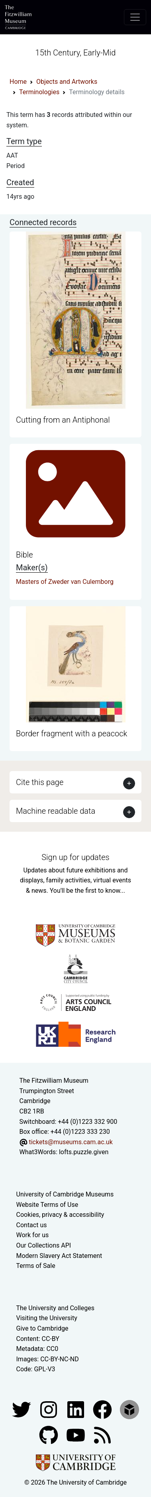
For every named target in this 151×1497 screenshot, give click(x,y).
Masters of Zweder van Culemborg (65, 581)
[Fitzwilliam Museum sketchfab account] (129, 1409)
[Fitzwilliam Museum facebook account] (76, 1409)
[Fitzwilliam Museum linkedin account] (103, 1409)
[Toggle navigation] (135, 17)
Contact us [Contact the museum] (31, 1225)
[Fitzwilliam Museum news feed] (102, 1434)
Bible (24, 555)
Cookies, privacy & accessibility (60, 1214)
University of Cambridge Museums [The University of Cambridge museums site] (65, 1194)
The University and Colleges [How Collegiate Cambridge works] (55, 1308)
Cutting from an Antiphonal (63, 420)
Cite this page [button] (39, 782)
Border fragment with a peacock (71, 733)
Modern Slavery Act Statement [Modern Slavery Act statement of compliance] (59, 1256)
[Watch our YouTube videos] (76, 1434)
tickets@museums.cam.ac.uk (70, 1142)
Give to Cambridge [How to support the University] (42, 1328)
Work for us (32, 1235)
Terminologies (39, 92)
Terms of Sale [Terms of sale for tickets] (35, 1266)
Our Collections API (43, 1245)
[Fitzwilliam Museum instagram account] (49, 1409)
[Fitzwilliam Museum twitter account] (22, 1409)
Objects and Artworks (66, 81)
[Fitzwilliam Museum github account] (49, 1434)
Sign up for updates (75, 857)
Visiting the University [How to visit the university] (46, 1318)
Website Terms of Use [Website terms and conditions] (47, 1204)
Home (18, 81)
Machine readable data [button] (55, 811)
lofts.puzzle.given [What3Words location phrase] (83, 1152)
